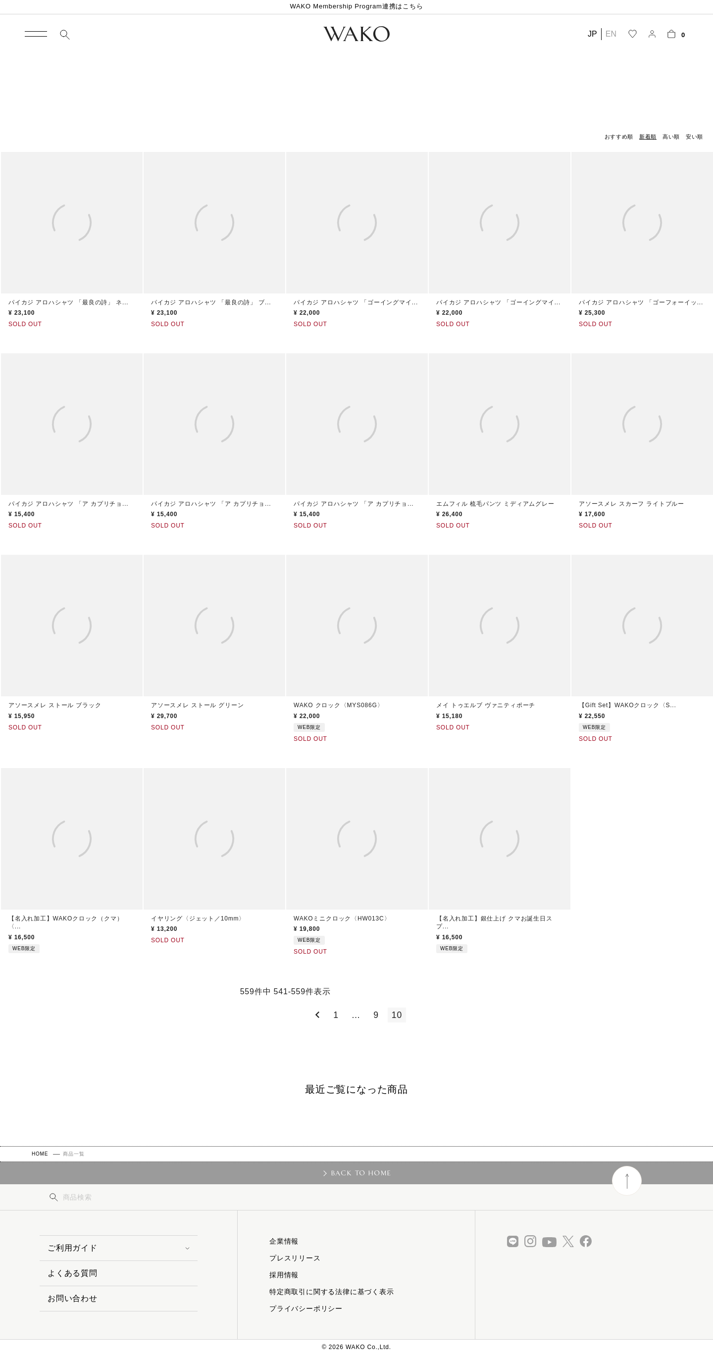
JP (592, 34)
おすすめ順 (619, 137)
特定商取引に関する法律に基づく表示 (331, 1292)
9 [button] (376, 1015)
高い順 (671, 137)
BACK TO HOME (361, 1173)
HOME (40, 1154)
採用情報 (284, 1275)
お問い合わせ (73, 1298)
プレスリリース (295, 1258)
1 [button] (336, 1015)
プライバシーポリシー (306, 1308)
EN (611, 34)
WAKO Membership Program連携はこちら (356, 6)
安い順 (694, 137)
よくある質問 (73, 1273)
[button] (315, 1015)
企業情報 (284, 1241)
